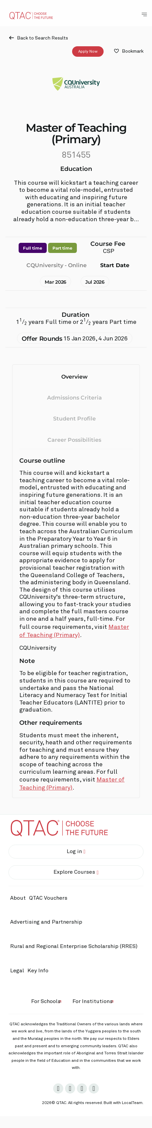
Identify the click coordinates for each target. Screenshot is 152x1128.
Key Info (39, 970)
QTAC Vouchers (48, 898)
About (18, 898)
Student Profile (74, 418)
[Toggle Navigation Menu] (144, 14)
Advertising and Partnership (46, 922)
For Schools (46, 1001)
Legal (17, 970)
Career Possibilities (74, 440)
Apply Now (87, 51)
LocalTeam (132, 1103)
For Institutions (92, 1001)
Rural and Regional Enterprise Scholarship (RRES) (73, 946)
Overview (74, 377)
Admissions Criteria (74, 397)
